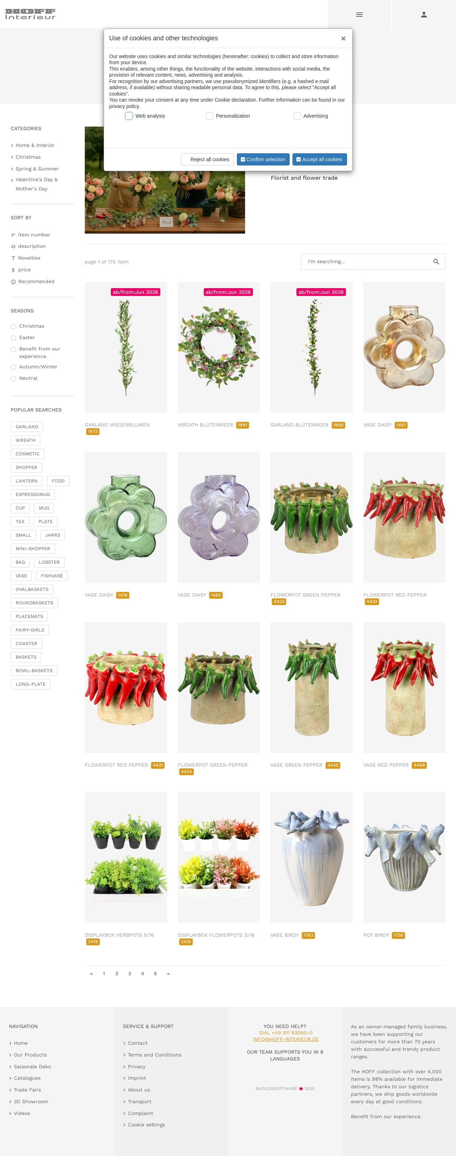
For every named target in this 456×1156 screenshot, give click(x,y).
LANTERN (27, 481)
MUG (44, 508)
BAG (20, 562)
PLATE (45, 521)
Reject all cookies (206, 159)
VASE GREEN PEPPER (305, 765)
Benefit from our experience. (39, 352)
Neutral (28, 378)
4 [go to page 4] (142, 973)
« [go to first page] (91, 973)
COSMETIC (28, 453)
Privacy (136, 1066)
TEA (20, 521)
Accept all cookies (318, 159)
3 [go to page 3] (129, 973)
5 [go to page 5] (155, 973)
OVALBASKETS (32, 589)
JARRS (52, 535)
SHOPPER (26, 467)
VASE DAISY (385, 425)
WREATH (26, 440)
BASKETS (26, 657)
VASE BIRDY (292, 935)
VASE (21, 575)
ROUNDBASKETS (34, 602)
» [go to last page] (168, 973)
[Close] (341, 36)
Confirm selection (262, 159)
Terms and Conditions (154, 1055)
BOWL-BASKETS (34, 670)
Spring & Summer (37, 169)
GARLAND (27, 426)
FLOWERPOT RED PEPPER (125, 765)
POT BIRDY (384, 935)
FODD (58, 481)
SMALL (23, 535)
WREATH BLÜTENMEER (213, 425)
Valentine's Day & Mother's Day (37, 184)
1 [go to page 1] (104, 973)
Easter (27, 337)
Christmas (28, 157)
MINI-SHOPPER (33, 548)
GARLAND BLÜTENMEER (307, 425)
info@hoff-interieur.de (286, 1039)
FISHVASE (52, 575)
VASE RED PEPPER (395, 765)
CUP (20, 508)
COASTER (26, 643)
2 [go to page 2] (116, 973)
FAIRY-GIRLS (30, 630)
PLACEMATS (29, 616)
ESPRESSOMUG (33, 494)
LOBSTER (49, 562)
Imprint (137, 1078)
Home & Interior (35, 145)
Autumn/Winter (38, 366)
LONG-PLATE (31, 684)
